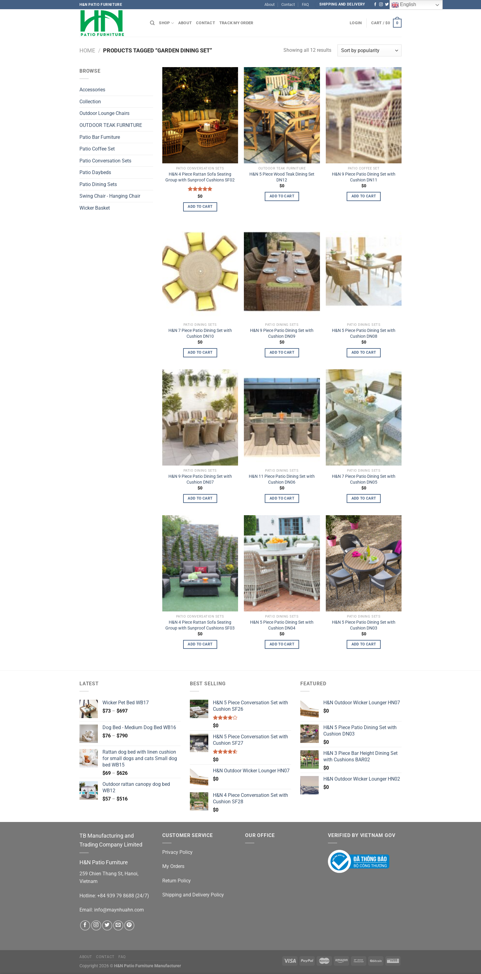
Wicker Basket (94, 208)
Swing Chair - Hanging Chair (109, 196)
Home (87, 50)
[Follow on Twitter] (387, 4)
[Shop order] (369, 50)
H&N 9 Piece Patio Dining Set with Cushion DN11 (363, 177)
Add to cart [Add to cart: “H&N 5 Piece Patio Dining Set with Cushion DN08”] (364, 352)
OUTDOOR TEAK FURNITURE (110, 125)
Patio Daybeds (95, 173)
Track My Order (236, 23)
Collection (90, 102)
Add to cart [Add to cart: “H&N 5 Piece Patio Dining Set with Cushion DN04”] (282, 644)
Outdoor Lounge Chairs (104, 113)
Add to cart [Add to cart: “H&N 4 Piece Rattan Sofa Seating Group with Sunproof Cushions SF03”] (200, 644)
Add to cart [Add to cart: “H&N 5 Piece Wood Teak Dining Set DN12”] (282, 196)
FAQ (305, 4)
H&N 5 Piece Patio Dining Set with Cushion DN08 (363, 333)
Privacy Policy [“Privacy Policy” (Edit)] (177, 852)
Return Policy (176, 881)
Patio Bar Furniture (99, 137)
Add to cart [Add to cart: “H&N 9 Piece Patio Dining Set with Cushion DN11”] (364, 196)
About (269, 4)
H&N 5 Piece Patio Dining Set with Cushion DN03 (363, 625)
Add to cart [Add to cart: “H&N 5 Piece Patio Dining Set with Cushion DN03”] (364, 644)
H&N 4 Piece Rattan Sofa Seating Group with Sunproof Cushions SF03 (200, 625)
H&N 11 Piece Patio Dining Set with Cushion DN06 (282, 479)
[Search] (152, 23)
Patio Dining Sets (98, 184)
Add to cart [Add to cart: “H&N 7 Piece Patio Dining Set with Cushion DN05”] (364, 498)
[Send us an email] (118, 925)
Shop (166, 23)
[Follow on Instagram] (381, 4)
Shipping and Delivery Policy (193, 895)
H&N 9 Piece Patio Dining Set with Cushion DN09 (282, 333)
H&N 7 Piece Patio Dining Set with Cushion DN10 (200, 333)
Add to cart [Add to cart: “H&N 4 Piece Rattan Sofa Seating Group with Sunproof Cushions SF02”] (200, 206)
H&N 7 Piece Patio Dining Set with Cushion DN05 (363, 479)
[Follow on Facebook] (375, 4)
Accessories (92, 90)
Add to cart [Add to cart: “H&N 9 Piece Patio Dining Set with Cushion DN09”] (282, 352)
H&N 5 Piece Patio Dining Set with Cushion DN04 (282, 625)
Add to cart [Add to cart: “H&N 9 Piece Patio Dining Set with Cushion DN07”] (200, 498)
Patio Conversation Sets (105, 161)
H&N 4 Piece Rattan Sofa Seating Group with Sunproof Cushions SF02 (200, 177)
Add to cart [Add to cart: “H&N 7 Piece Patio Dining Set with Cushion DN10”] (200, 352)
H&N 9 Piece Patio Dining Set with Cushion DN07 (200, 479)
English (403, 5)
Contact (288, 4)
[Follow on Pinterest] (129, 925)
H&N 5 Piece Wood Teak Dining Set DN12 (281, 177)
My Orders (173, 866)
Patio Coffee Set (97, 149)
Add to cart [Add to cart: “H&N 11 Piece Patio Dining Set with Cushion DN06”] (282, 498)
